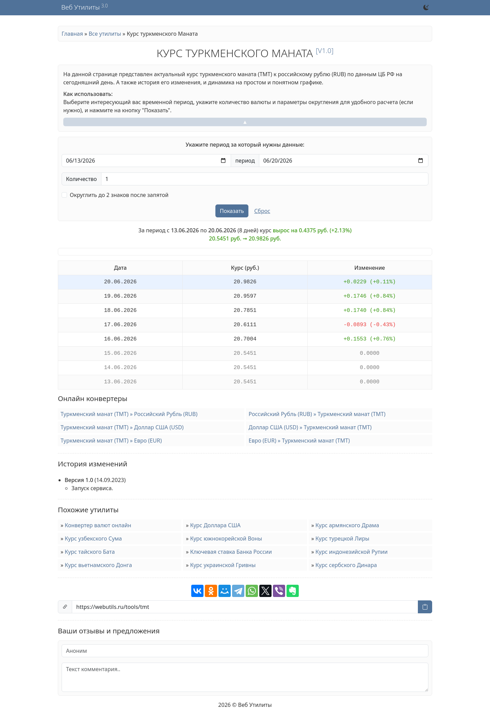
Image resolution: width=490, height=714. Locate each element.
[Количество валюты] (264, 178)
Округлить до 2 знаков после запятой (119, 195)
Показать (232, 211)
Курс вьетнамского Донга (98, 565)
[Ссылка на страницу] (245, 606)
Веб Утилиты (80, 7)
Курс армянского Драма (347, 525)
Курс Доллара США (215, 525)
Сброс (262, 211)
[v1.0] (324, 50)
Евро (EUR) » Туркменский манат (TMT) (299, 440)
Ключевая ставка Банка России (231, 551)
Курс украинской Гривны (223, 565)
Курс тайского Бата (90, 551)
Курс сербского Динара (346, 565)
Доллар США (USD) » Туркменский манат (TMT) (310, 427)
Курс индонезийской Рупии (351, 551)
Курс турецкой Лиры (342, 538)
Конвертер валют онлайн (98, 525)
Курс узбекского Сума (93, 538)
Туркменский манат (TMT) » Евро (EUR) (111, 440)
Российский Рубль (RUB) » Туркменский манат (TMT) (317, 414)
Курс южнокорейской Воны (226, 538)
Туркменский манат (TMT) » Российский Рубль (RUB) (129, 414)
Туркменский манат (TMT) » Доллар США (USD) (122, 427)
